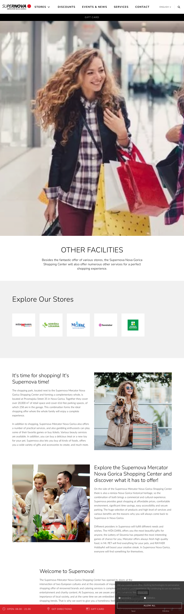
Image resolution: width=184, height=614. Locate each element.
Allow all (150, 605)
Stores (40, 7)
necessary (125, 598)
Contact (142, 7)
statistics (149, 598)
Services (121, 7)
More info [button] (143, 592)
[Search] (178, 7)
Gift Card (92, 17)
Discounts (66, 7)
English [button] (165, 7)
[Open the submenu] (49, 7)
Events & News (94, 7)
